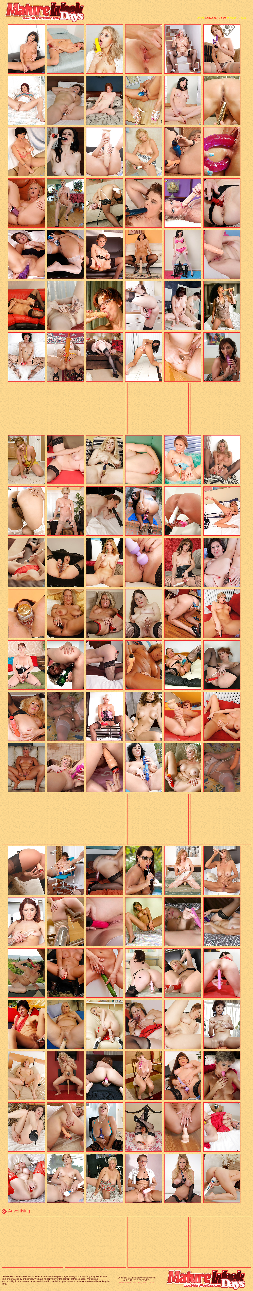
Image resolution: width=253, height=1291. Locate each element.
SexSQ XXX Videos (215, 18)
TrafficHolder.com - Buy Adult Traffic (136, 1282)
